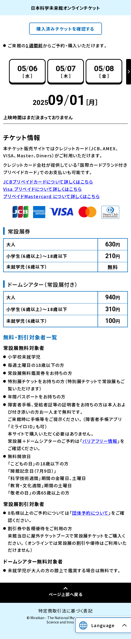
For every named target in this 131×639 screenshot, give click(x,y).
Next (128, 71)
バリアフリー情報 (99, 441)
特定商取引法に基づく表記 (65, 610)
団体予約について (90, 513)
